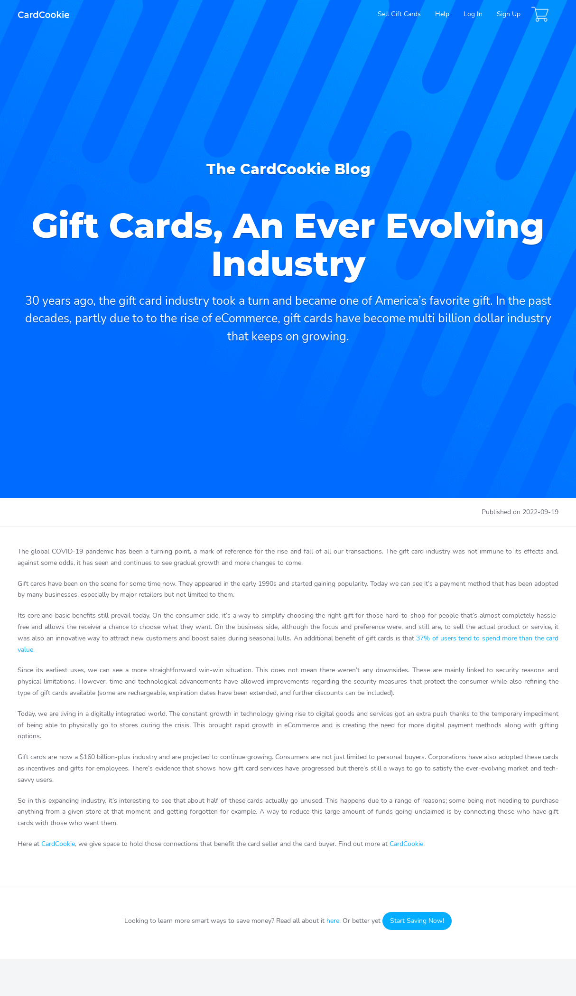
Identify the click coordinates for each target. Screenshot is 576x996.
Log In (473, 14)
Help (442, 14)
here (332, 920)
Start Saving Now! (417, 920)
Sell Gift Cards (399, 14)
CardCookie (58, 843)
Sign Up (508, 14)
